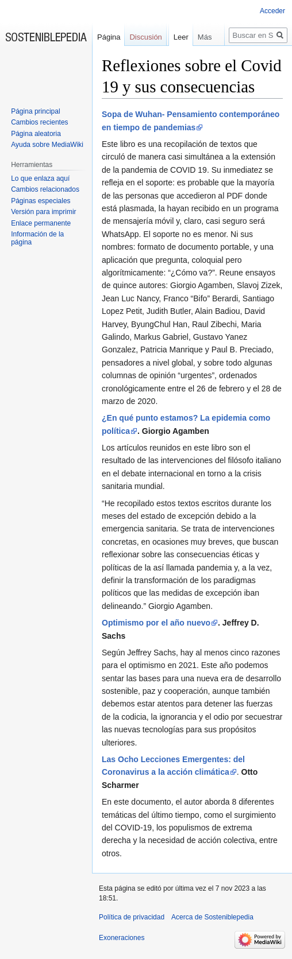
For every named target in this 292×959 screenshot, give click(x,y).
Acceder (272, 11)
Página (108, 37)
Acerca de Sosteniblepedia (212, 917)
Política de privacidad (131, 917)
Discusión (145, 37)
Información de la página (37, 238)
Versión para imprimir (43, 212)
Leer (177, 60)
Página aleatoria (36, 134)
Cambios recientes (39, 122)
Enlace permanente (41, 223)
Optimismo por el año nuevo (156, 622)
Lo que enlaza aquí (40, 178)
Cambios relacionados (45, 189)
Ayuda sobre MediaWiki (47, 145)
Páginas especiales (40, 201)
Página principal (35, 111)
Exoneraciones (121, 938)
